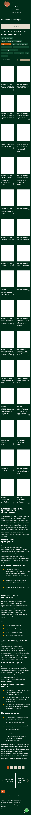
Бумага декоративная (7, 38)
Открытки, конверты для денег (20, 44)
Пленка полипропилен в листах (21, 47)
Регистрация (15, 9)
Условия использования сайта (10, 802)
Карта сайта (5, 809)
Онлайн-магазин (17, 12)
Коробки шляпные (6, 44)
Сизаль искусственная (7, 53)
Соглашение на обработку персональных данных (14, 805)
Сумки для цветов (19, 53)
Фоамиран (4, 55)
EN (12, 2)
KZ (14, 2)
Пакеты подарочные (6, 47)
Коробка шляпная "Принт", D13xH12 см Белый (7, 380)
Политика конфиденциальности (11, 800)
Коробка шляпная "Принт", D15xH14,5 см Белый (23, 380)
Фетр (27, 53)
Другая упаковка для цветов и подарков (11, 41)
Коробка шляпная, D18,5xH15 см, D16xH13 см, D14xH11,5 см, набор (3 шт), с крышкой (23, 322)
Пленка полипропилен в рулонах (9, 50)
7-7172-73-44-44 (14, 795)
